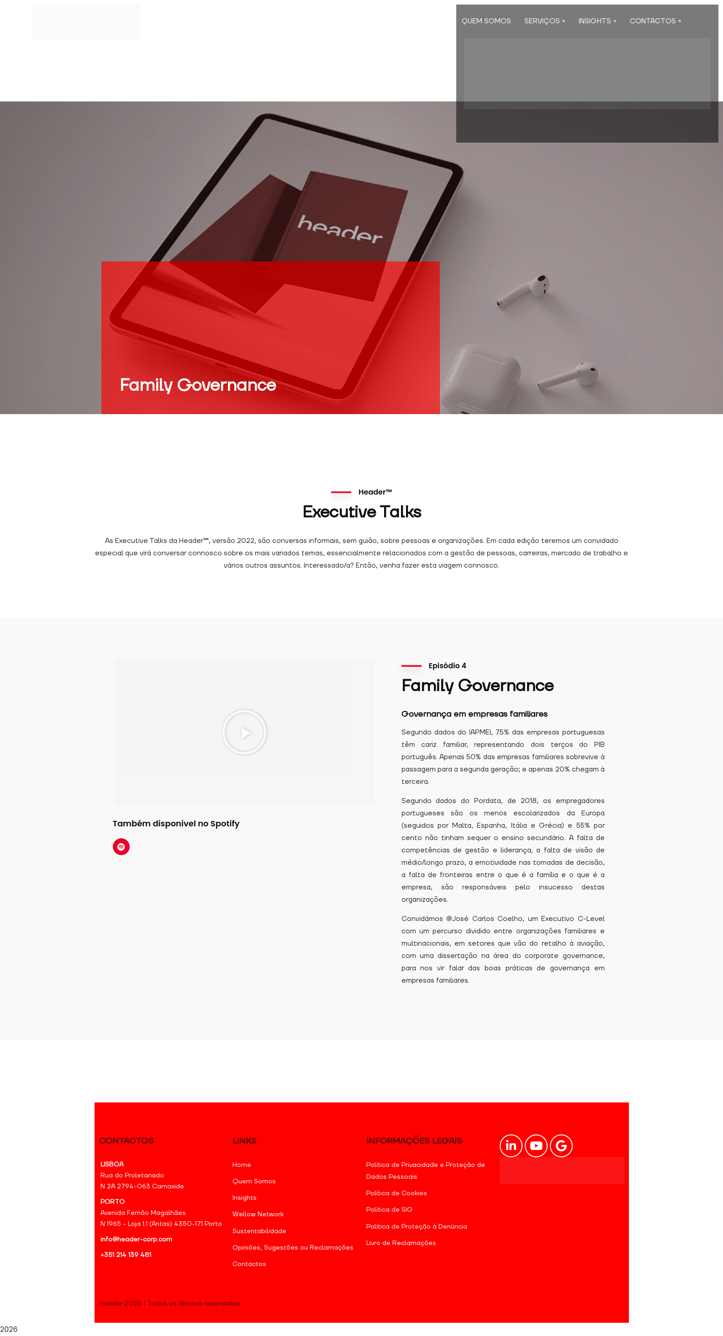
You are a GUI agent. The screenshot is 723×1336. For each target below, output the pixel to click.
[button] (244, 732)
